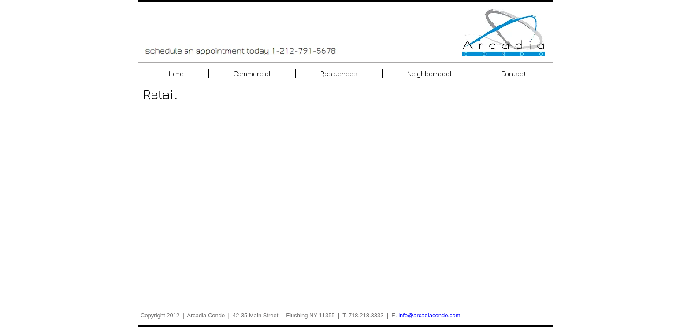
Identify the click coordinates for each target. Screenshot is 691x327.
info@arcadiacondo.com (429, 315)
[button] (245, 203)
